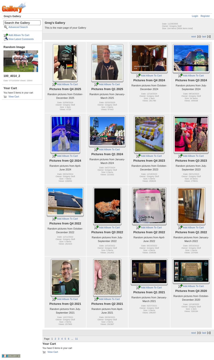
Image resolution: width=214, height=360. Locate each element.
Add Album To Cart (19, 35)
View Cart (14, 96)
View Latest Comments (21, 39)
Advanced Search (18, 27)
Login (195, 16)
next (193, 36)
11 (76, 339)
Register (205, 16)
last (204, 36)
